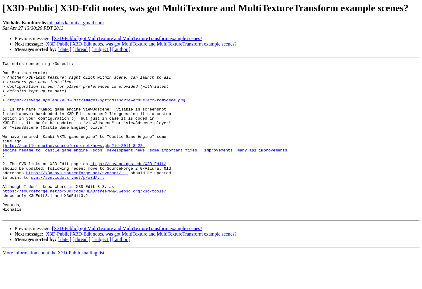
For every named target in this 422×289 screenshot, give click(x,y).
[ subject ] (101, 49)
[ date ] (64, 49)
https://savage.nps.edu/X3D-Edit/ (128, 184)
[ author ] (121, 49)
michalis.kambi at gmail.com (75, 22)
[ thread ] (81, 49)
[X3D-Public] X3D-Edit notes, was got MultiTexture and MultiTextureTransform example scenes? (140, 43)
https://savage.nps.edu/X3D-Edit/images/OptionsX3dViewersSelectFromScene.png (96, 108)
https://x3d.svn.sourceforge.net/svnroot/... (77, 195)
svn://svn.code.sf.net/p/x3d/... (68, 201)
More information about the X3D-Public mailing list (53, 283)
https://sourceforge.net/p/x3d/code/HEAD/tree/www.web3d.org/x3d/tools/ (84, 217)
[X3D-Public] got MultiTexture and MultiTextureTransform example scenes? (127, 38)
